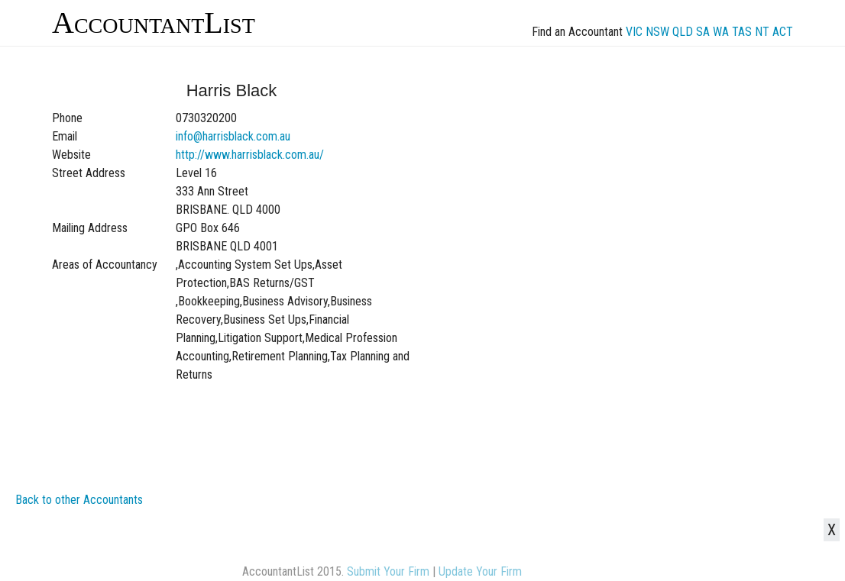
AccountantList (153, 22)
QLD (682, 31)
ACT (782, 31)
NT (762, 31)
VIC (634, 31)
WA (721, 31)
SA (703, 31)
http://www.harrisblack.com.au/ (250, 154)
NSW (657, 31)
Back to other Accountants (79, 499)
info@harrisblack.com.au (233, 136)
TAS (742, 31)
